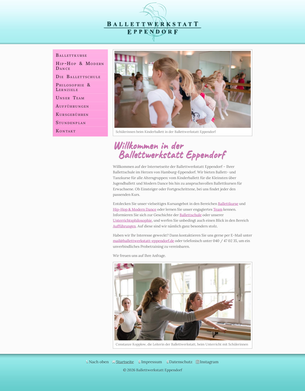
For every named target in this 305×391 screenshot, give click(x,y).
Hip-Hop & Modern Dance (134, 209)
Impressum (151, 361)
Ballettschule (191, 215)
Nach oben (99, 361)
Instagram (209, 361)
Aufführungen (124, 226)
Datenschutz (181, 361)
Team (217, 209)
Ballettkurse (228, 203)
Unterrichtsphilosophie (132, 220)
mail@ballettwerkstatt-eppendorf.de (143, 240)
